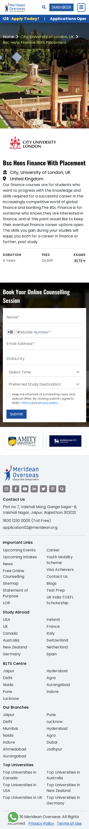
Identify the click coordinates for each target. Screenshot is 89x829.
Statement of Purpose (15, 593)
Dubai (52, 742)
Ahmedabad (14, 749)
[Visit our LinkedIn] (34, 488)
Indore (53, 691)
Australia (11, 640)
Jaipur (8, 671)
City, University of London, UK (47, 36)
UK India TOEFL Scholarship (60, 600)
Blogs (51, 583)
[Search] (44, 7)
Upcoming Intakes (20, 557)
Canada (10, 633)
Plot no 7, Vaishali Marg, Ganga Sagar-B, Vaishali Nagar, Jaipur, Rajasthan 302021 (40, 509)
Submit (16, 414)
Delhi (7, 678)
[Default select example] (44, 372)
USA (6, 619)
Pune (7, 691)
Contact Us (57, 576)
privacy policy (48, 403)
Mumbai (10, 728)
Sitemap (11, 583)
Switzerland (57, 640)
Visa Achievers (60, 569)
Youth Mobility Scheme (60, 559)
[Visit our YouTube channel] (24, 488)
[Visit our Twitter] (43, 488)
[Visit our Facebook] (15, 488)
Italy (51, 633)
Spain (52, 654)
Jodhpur (54, 749)
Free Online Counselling (13, 573)
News (8, 564)
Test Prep (56, 590)
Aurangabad (58, 684)
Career (53, 550)
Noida (8, 684)
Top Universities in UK (22, 797)
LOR (6, 603)
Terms (25, 403)
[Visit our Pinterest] (52, 488)
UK (5, 626)
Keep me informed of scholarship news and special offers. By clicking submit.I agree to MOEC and (43, 398)
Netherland (57, 647)
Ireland (53, 619)
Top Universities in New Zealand (63, 787)
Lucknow (11, 698)
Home (8, 36)
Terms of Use (69, 823)
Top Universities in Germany (63, 800)
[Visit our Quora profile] (62, 488)
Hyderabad (57, 671)
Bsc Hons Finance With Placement (34, 42)
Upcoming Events (19, 550)
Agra (51, 678)
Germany (12, 654)
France (53, 626)
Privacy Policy (41, 823)
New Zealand (15, 647)
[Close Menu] (81, 7)
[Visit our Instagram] (6, 488)
